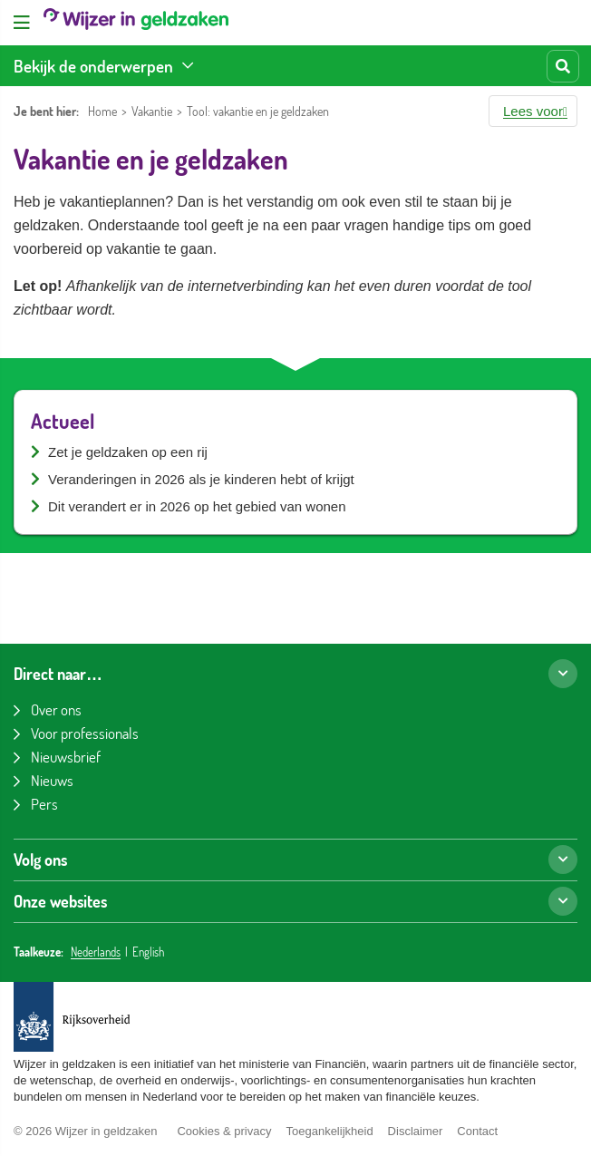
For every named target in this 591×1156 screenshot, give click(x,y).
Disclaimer (415, 1131)
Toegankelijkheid (329, 1131)
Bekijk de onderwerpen (93, 65)
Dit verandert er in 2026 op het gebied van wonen (197, 506)
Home (102, 111)
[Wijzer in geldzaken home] (136, 22)
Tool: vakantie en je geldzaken (258, 111)
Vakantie (151, 111)
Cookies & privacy (224, 1131)
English (148, 952)
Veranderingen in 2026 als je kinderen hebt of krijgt (201, 479)
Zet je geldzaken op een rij (128, 452)
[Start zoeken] (563, 66)
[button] (533, 111)
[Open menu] (22, 23)
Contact (477, 1131)
